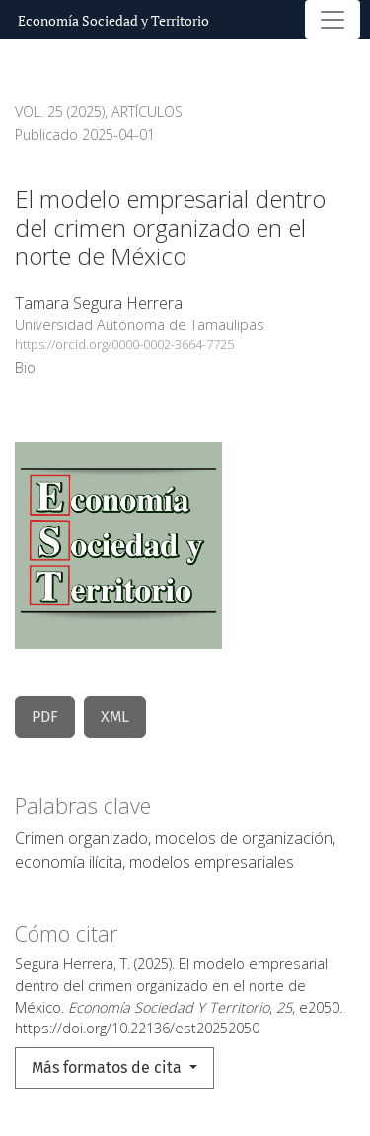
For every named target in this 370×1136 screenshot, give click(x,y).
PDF (45, 716)
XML (115, 716)
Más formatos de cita (108, 1067)
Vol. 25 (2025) (60, 112)
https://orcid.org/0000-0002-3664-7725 (124, 344)
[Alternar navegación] (332, 19)
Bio (25, 367)
